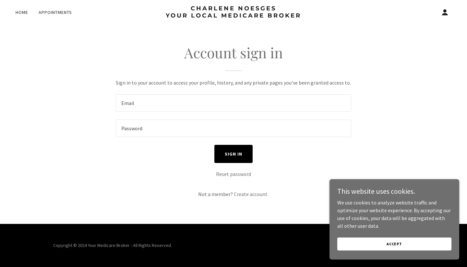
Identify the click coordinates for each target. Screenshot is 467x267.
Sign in (233, 154)
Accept (394, 243)
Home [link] (22, 12)
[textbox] (233, 103)
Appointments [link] (55, 12)
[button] (444, 12)
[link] (233, 15)
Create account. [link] (251, 194)
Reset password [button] (233, 174)
